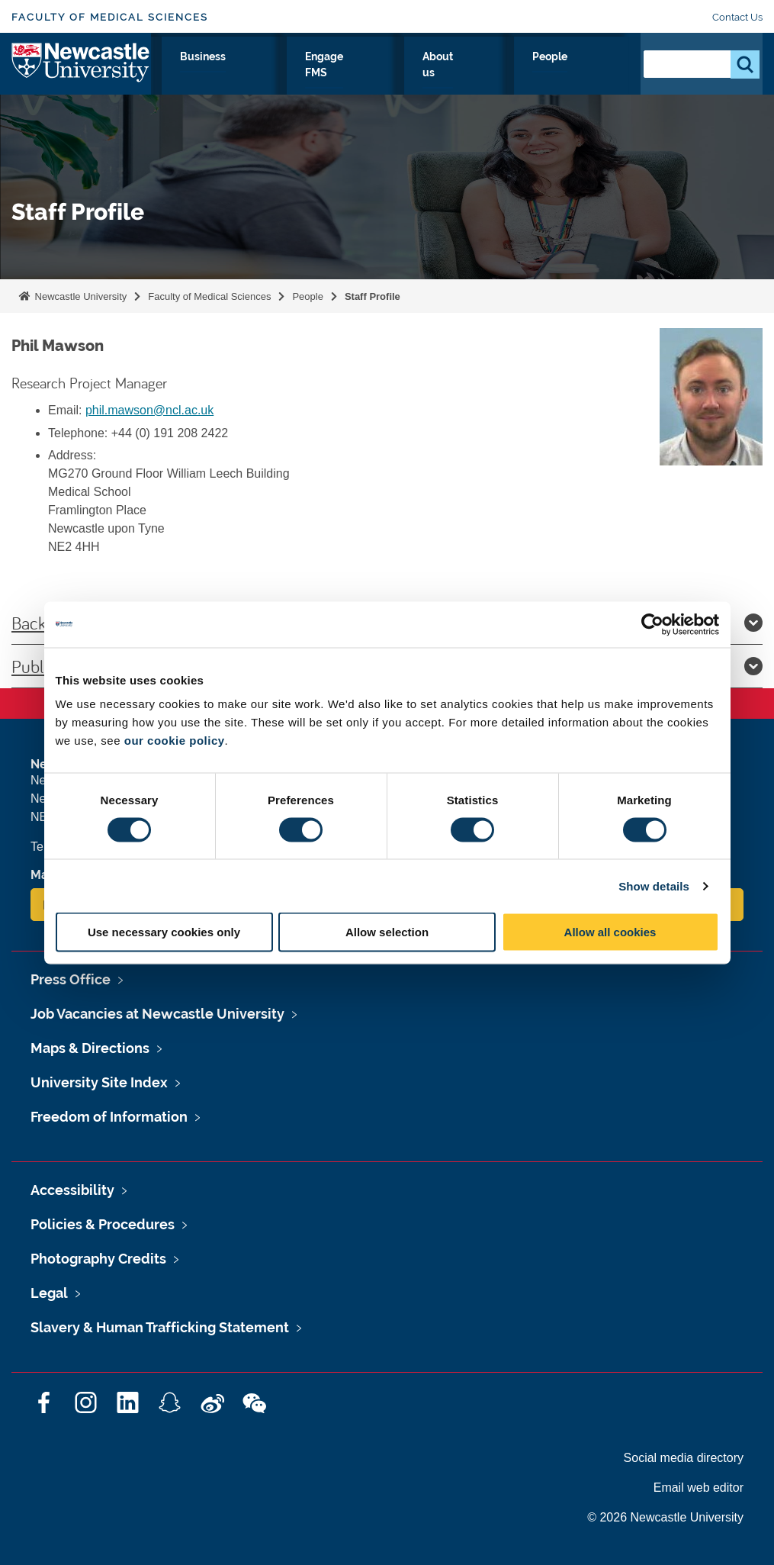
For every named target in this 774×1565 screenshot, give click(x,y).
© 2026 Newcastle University (665, 1517)
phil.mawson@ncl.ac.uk (149, 410)
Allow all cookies (610, 932)
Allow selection (387, 932)
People (595, 74)
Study (245, 74)
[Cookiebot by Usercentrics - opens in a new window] (652, 624)
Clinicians (315, 74)
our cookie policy (174, 740)
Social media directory (683, 1457)
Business (394, 74)
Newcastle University (79, 296)
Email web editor (698, 1487)
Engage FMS (467, 83)
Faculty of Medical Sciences (109, 17)
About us (532, 83)
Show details (653, 885)
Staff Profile (372, 296)
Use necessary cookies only (164, 932)
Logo (81, 80)
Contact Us (737, 17)
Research (176, 74)
